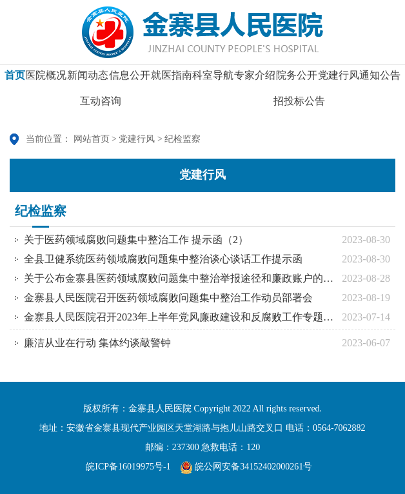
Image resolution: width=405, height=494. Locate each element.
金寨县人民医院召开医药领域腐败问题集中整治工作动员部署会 (168, 297)
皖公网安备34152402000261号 (246, 466)
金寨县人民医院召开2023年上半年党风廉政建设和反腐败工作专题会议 (179, 316)
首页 (15, 80)
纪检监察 (182, 139)
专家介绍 (254, 80)
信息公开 (129, 80)
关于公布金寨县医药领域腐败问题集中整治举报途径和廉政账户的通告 (179, 278)
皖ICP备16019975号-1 (128, 466)
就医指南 (171, 80)
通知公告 (379, 80)
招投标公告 (299, 105)
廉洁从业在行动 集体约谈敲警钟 (97, 342)
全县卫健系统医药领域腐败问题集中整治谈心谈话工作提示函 (163, 258)
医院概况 (45, 80)
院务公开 (296, 80)
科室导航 (212, 80)
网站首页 (92, 139)
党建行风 (338, 80)
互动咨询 (100, 105)
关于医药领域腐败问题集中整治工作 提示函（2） (136, 239)
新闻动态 (87, 80)
